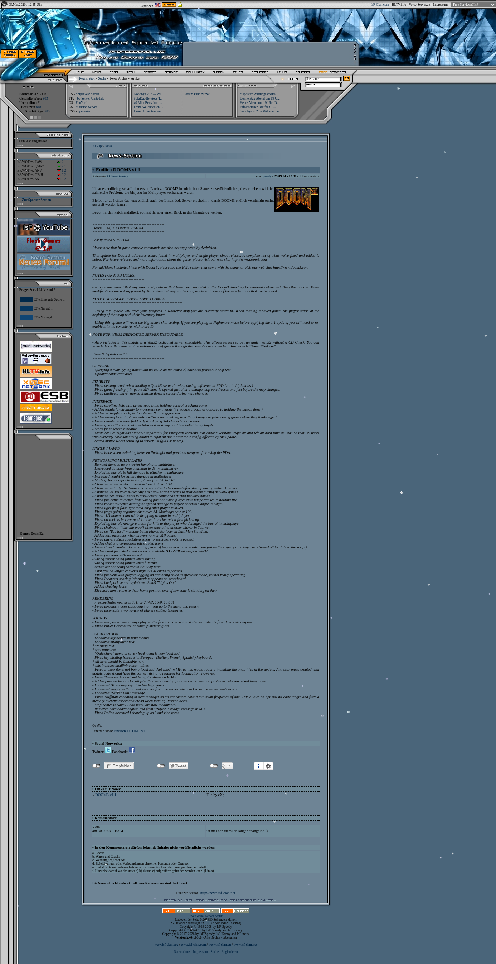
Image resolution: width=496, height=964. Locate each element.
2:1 (61, 162)
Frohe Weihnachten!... (149, 107)
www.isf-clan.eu (220, 944)
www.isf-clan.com (193, 944)
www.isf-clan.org (166, 944)
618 (38, 107)
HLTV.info (399, 4)
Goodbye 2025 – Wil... (149, 94)
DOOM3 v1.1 (105, 795)
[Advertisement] (41, 485)
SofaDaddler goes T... (148, 98)
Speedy (266, 176)
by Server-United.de (90, 98)
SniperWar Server (87, 94)
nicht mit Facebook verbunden (96, 766)
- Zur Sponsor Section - (36, 200)
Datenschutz (182, 952)
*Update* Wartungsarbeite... (259, 94)
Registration (87, 78)
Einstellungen (268, 766)
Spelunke (84, 111)
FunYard (81, 103)
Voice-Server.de (419, 4)
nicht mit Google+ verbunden (214, 766)
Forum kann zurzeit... (198, 94)
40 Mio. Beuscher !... (148, 103)
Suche (102, 78)
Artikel (135, 78)
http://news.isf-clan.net (217, 893)
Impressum (440, 4)
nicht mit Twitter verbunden (161, 766)
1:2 (61, 170)
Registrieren (230, 952)
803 (45, 98)
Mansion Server (86, 107)
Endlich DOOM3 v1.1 (131, 731)
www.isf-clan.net (245, 944)
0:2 (61, 175)
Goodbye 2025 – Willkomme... (260, 111)
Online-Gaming (117, 176)
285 (47, 111)
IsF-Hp (97, 146)
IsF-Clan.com (380, 4)
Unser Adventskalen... (148, 111)
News (108, 146)
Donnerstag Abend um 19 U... (260, 98)
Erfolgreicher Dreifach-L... (258, 107)
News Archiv (118, 78)
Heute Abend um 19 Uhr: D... (259, 103)
